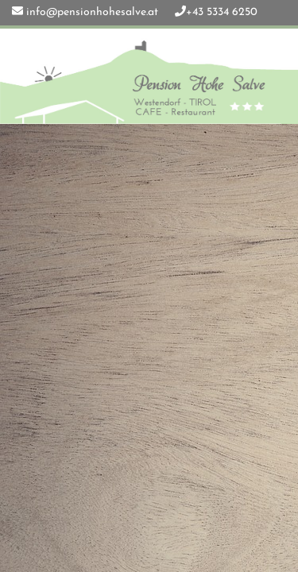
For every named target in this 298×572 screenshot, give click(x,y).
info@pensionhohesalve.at (92, 12)
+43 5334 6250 (221, 12)
